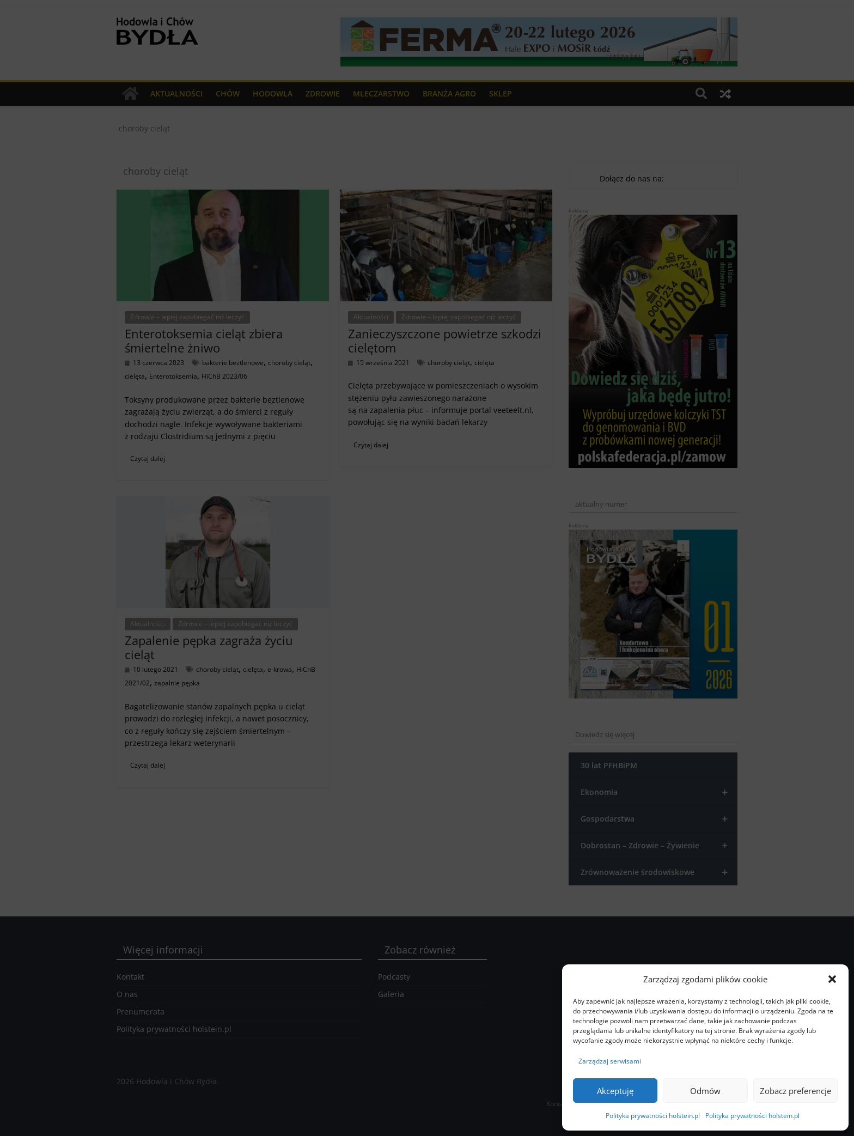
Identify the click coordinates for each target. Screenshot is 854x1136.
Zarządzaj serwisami (609, 1061)
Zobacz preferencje (795, 1090)
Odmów (705, 1090)
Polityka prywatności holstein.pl (653, 1115)
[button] (832, 979)
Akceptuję (615, 1090)
